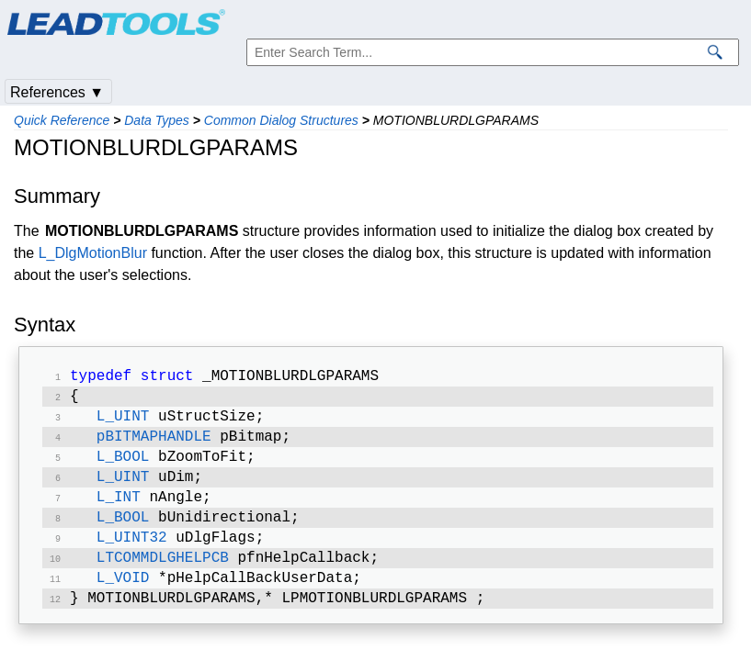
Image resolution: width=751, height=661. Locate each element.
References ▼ (57, 92)
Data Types (156, 120)
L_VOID (123, 598)
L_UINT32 (132, 554)
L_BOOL (123, 466)
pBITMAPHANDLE (154, 444)
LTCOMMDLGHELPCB (163, 576)
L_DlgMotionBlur (93, 253)
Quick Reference (61, 120)
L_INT (119, 510)
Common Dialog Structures (281, 120)
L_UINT (123, 422)
